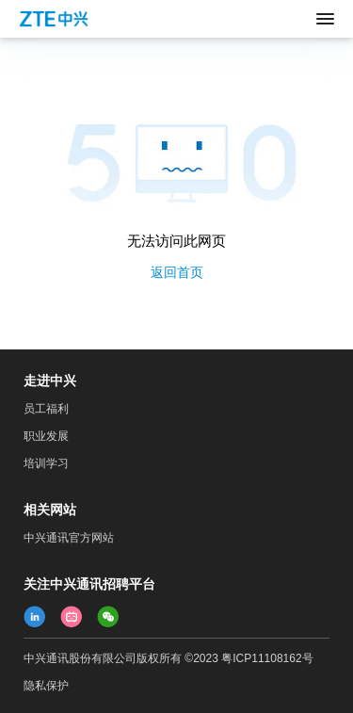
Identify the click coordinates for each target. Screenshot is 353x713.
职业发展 (46, 436)
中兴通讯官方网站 (69, 537)
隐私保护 (46, 685)
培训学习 (46, 463)
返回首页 (177, 272)
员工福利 (46, 408)
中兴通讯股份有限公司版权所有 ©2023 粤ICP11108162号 (168, 658)
